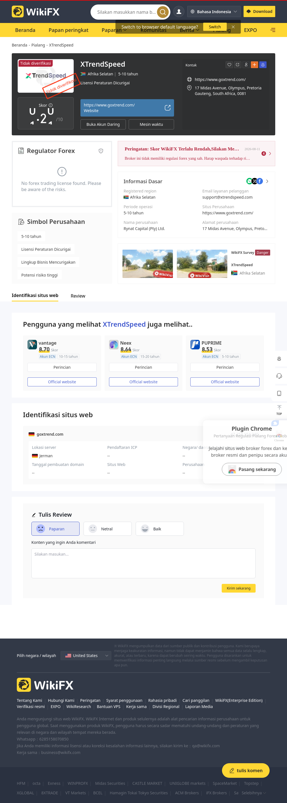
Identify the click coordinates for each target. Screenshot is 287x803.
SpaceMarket (225, 783)
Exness (54, 783)
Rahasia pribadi (162, 700)
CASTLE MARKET (147, 783)
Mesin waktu (151, 124)
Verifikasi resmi (31, 706)
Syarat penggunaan (124, 700)
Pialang (38, 45)
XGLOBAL (25, 792)
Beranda (19, 45)
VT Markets (75, 792)
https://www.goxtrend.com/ (227, 212)
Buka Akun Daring (103, 124)
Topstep (251, 783)
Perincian (62, 367)
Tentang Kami (29, 700)
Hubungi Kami (61, 700)
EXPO (56, 706)
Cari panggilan (195, 700)
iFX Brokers (216, 792)
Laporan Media (199, 706)
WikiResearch (78, 706)
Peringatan (90, 700)
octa (36, 783)
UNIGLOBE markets (187, 783)
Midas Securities (110, 783)
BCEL (97, 792)
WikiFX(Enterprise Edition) (239, 700)
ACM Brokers (187, 792)
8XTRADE (49, 792)
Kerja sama (136, 706)
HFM (21, 783)
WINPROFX (78, 783)
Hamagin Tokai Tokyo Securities (139, 792)
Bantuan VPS (108, 706)
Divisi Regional (165, 706)
